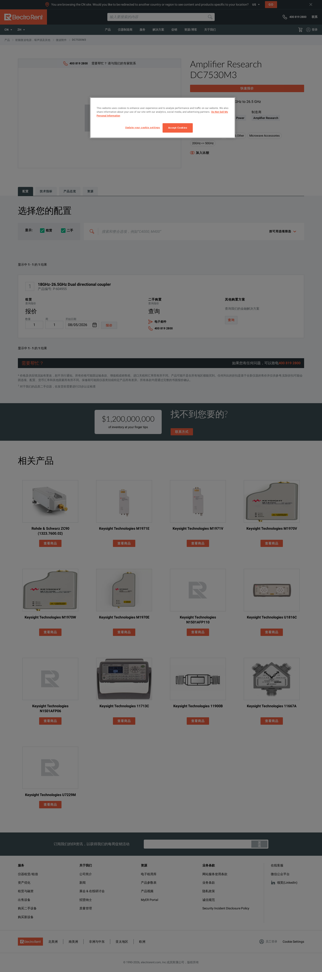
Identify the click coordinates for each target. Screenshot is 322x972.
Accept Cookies (177, 127)
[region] (162, 117)
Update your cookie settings (142, 127)
